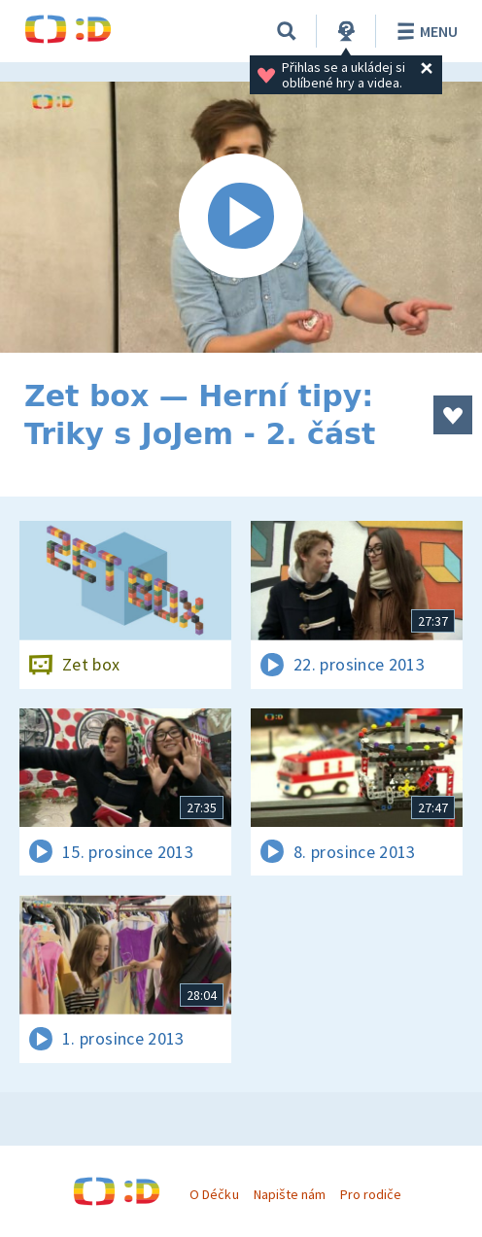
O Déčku (213, 1194)
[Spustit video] (241, 217)
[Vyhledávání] (287, 31)
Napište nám (290, 1194)
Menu (424, 31)
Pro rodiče (370, 1194)
